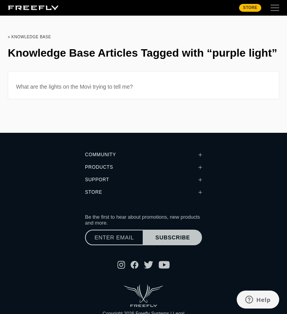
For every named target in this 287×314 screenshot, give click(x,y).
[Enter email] (114, 237)
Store (250, 7)
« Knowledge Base (29, 37)
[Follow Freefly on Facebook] (134, 265)
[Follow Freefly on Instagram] (121, 265)
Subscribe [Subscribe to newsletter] (173, 237)
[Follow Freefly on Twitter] (148, 265)
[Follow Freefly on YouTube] (164, 265)
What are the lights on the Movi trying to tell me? (74, 87)
